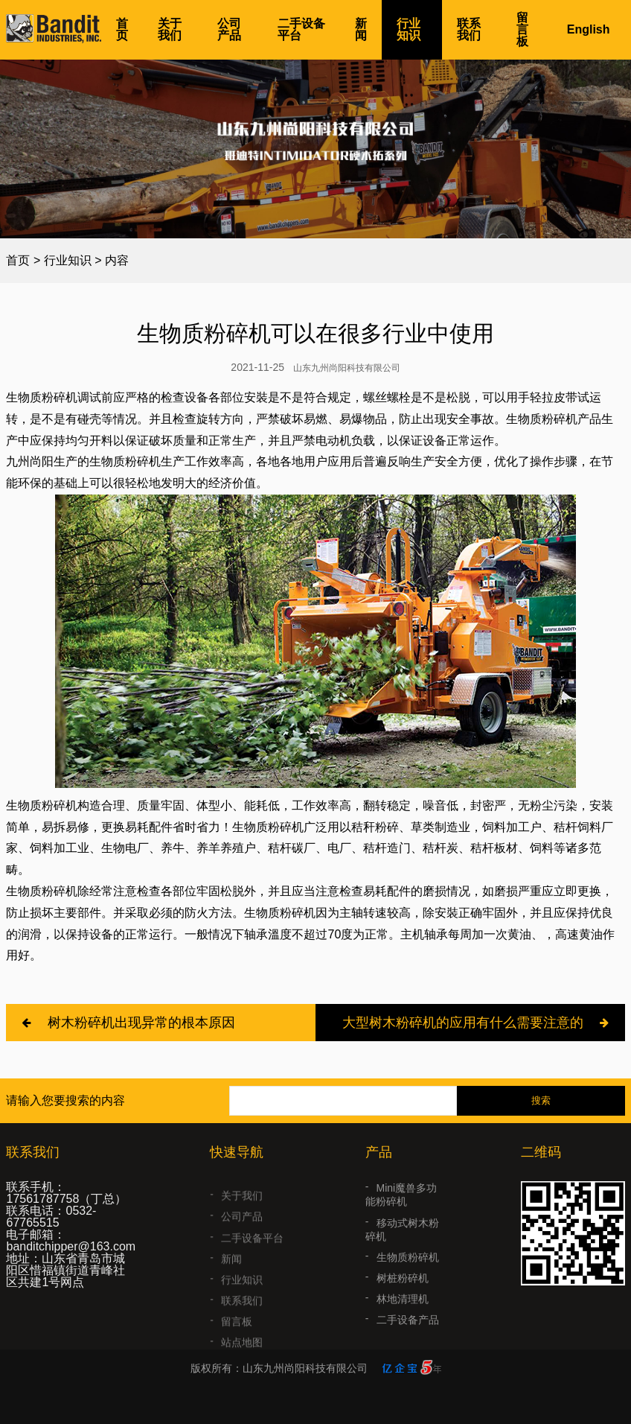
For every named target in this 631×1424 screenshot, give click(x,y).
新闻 (361, 29)
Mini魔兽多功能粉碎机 (401, 1211)
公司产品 (229, 29)
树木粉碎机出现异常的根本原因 (141, 1022)
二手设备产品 (408, 1337)
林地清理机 (403, 1316)
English (588, 29)
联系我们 (469, 29)
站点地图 (242, 1352)
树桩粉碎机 (403, 1295)
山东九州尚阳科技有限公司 (346, 368)
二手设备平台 (301, 29)
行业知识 (408, 29)
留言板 (522, 29)
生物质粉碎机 (408, 1274)
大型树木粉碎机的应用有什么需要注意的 (462, 1022)
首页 (122, 29)
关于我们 (170, 29)
